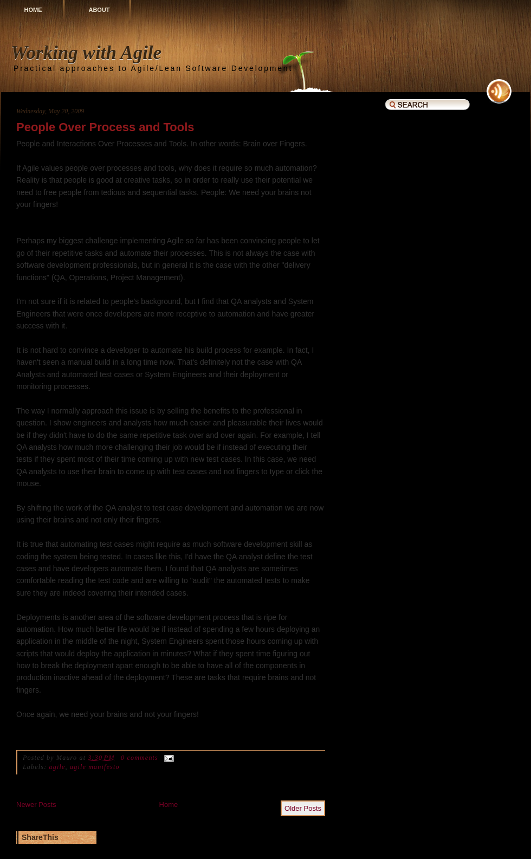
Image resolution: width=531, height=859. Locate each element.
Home (33, 10)
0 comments (139, 757)
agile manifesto (95, 767)
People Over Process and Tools (105, 127)
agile (57, 767)
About (98, 10)
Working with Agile (86, 52)
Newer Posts (36, 804)
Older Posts (302, 808)
